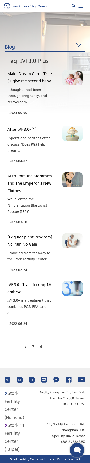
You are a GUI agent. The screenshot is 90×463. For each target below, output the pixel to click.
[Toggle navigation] (81, 6)
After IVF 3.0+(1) (21, 129)
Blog (10, 47)
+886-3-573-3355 (73, 404)
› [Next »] (48, 346)
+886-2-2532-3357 (73, 442)
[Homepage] (26, 6)
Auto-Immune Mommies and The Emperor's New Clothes (29, 183)
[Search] (74, 6)
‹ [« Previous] (11, 346)
